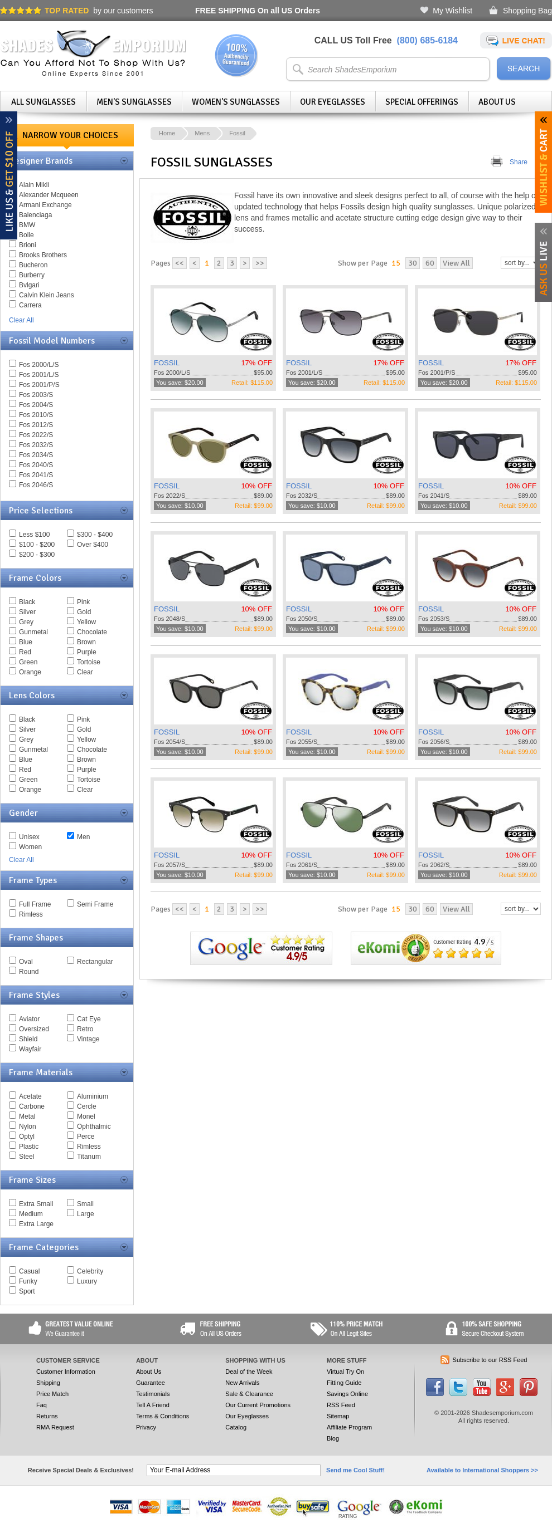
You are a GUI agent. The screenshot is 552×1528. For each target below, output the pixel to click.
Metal (27, 1116)
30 (412, 263)
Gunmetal (33, 632)
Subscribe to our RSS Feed (490, 1359)
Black (27, 602)
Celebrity (90, 1271)
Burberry (32, 275)
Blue (25, 642)
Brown (86, 642)
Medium (31, 1214)
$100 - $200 (37, 544)
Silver (27, 612)
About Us (497, 102)
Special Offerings (421, 102)
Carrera (30, 305)
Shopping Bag (527, 10)
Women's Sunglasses (236, 102)
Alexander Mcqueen (49, 195)
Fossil (237, 133)
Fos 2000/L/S (39, 365)
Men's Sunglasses (134, 102)
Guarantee (150, 1382)
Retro (85, 1029)
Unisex (29, 837)
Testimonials (153, 1393)
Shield (28, 1039)
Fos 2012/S (36, 425)
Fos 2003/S (36, 395)
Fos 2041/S (36, 475)
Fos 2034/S (36, 455)
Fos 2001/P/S (39, 385)
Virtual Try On (345, 1371)
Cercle (86, 1106)
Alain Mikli (34, 185)
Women (30, 847)
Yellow (86, 622)
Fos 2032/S (36, 445)
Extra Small (36, 1204)
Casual (29, 1271)
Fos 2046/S (36, 485)
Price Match (52, 1393)
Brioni (27, 245)
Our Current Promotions (257, 1405)
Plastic (28, 1146)
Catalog (235, 1427)
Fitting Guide (344, 1382)
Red (25, 652)
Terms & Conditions (162, 1416)
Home (167, 133)
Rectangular (95, 962)
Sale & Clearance (249, 1393)
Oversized (34, 1029)
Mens (202, 133)
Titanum (89, 1156)
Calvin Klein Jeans (46, 295)
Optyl (27, 1136)
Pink (83, 602)
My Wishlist (452, 10)
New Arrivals (242, 1382)
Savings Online (347, 1393)
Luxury (87, 1281)
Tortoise (88, 662)
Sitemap (338, 1416)
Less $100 (34, 534)
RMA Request (55, 1427)
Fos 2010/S (36, 415)
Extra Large (36, 1224)
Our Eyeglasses (332, 102)
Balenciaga (35, 215)
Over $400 (92, 544)
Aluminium (92, 1096)
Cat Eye (89, 1019)
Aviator (29, 1019)
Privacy (146, 1427)
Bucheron (33, 265)
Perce (85, 1136)
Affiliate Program (349, 1427)
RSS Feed (341, 1405)
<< (179, 263)
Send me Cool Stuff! (355, 1470)
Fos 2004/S (36, 405)
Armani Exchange (45, 205)
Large (85, 1214)
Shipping (48, 1382)
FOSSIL (167, 363)
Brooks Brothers (43, 255)
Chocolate (92, 632)
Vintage (88, 1039)
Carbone (32, 1106)
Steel (26, 1156)
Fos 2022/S (36, 435)
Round (28, 972)
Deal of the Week (248, 1371)
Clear (85, 672)
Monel (86, 1116)
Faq (41, 1405)
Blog (333, 1438)
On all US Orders (257, 10)
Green (28, 662)
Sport (27, 1291)
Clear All (21, 320)
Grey (26, 622)
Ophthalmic (94, 1126)
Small (85, 1204)
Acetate (30, 1096)
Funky (28, 1281)
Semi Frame (95, 904)
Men (83, 837)
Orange (30, 672)
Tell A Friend (153, 1405)
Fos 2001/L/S (39, 375)
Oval (26, 962)
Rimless (31, 914)
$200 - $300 (37, 555)
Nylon (27, 1126)
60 (429, 263)
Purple (86, 652)
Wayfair (30, 1049)
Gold (84, 612)
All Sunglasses (43, 102)
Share (518, 162)
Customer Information (65, 1371)
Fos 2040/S (36, 465)
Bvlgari (29, 285)
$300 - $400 (95, 534)
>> (259, 263)
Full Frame (35, 904)
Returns (47, 1416)
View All (456, 263)
